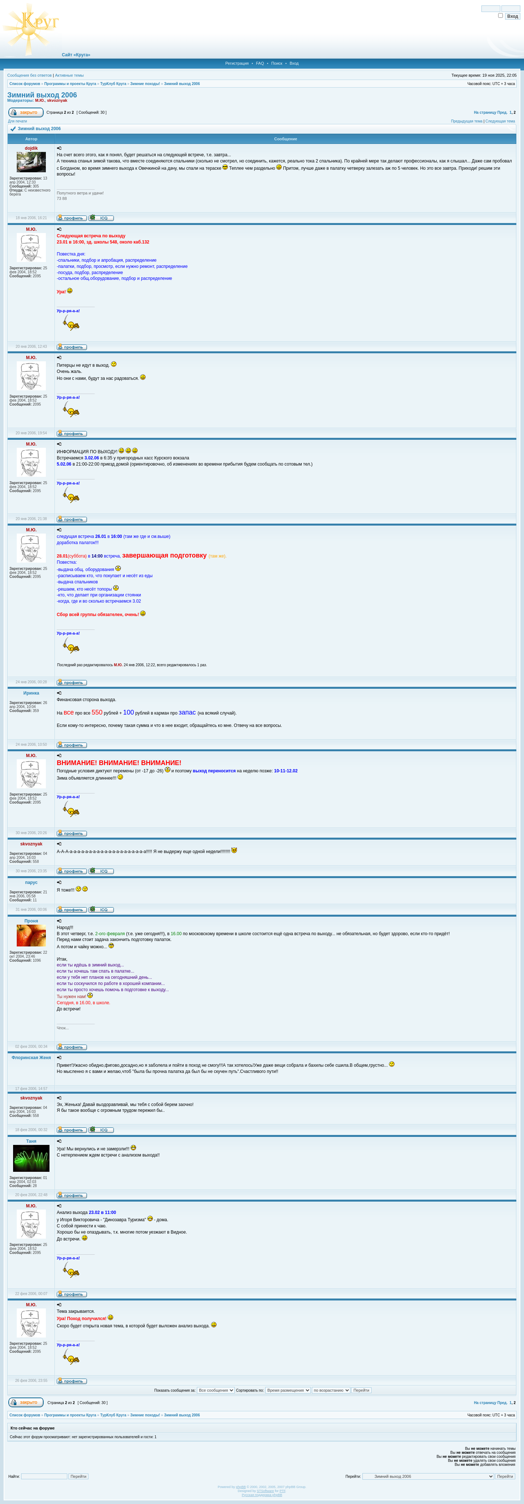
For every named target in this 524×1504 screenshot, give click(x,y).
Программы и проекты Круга (70, 84)
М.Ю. (40, 100)
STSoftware (265, 1491)
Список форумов (24, 84)
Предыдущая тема (466, 121)
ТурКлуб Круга (113, 84)
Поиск (276, 63)
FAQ (260, 63)
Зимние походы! (145, 84)
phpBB (241, 1487)
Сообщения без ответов (29, 75)
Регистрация (237, 63)
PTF (282, 1491)
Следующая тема (500, 121)
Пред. (502, 112)
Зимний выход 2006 (182, 84)
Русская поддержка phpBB (262, 1495)
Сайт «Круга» (76, 54)
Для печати (17, 121)
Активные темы (69, 75)
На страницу (485, 112)
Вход (294, 63)
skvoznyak (57, 100)
